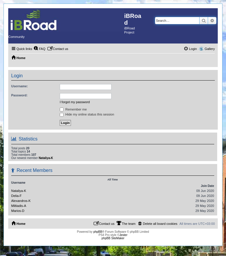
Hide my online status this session (87, 114)
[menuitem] (39, 48)
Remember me (73, 109)
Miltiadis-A (18, 206)
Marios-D (17, 211)
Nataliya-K (46, 158)
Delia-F (16, 196)
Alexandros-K (21, 201)
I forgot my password (75, 102)
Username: (19, 86)
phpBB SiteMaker (113, 238)
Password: (19, 95)
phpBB (97, 231)
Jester (123, 235)
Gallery (210, 49)
